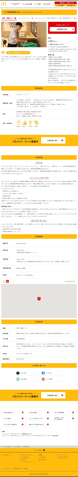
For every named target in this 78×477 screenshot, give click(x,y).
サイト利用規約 (25, 468)
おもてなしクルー (41, 18)
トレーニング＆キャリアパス (46, 4)
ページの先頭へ (38, 450)
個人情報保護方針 (16, 468)
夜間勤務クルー (68, 18)
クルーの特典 (37, 4)
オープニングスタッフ (61, 455)
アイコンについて (70, 281)
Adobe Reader (55, 435)
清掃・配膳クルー (8, 18)
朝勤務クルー (55, 18)
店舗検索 (40, 455)
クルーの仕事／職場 (27, 4)
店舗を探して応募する (66, 2)
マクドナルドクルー (24, 18)
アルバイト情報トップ (5, 455)
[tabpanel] (24, 34)
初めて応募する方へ (71, 5)
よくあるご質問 (60, 5)
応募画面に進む (62, 29)
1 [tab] (23, 48)
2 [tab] (25, 48)
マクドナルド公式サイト (6, 468)
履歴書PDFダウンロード (27, 433)
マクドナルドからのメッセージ (15, 4)
